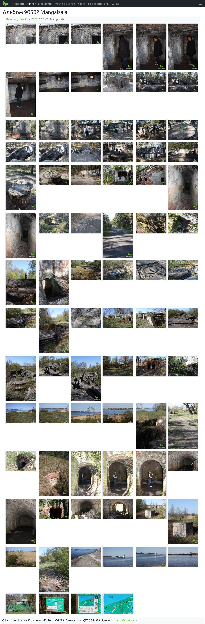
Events (24, 19)
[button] (200, 3)
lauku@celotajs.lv (126, 620)
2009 (34, 19)
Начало (11, 19)
